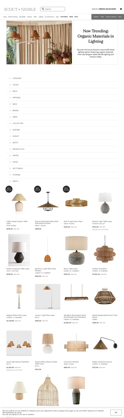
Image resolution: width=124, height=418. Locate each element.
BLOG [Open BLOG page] (120, 17)
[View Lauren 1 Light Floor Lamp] (47, 296)
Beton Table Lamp (70, 269)
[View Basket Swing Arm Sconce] (105, 343)
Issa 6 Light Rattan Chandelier (17, 362)
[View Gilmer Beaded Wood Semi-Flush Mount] (105, 296)
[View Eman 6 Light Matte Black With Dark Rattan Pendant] (47, 203)
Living (5, 17)
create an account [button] (107, 9)
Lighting (41, 17)
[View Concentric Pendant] (76, 343)
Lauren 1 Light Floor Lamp (45, 315)
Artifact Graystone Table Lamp (17, 269)
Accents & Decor (49, 17)
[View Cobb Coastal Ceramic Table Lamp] (19, 203)
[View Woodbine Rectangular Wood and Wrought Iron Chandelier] (76, 296)
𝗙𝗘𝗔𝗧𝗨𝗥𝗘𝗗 (64, 17)
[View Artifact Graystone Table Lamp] (19, 250)
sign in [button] (95, 9)
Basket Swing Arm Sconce (102, 362)
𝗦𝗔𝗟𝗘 (76, 17)
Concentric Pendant (71, 362)
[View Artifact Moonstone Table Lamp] (76, 390)
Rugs (57, 17)
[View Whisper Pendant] (47, 390)
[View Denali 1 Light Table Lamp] (105, 203)
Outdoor (29, 17)
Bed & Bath (22, 17)
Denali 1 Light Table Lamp (102, 221)
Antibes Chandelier (99, 269)
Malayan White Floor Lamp (16, 315)
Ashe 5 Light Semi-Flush (73, 221)
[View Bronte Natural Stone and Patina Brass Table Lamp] (19, 390)
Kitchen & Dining (13, 17)
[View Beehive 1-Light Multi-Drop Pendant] (47, 250)
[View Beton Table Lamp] (76, 250)
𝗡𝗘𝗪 (71, 17)
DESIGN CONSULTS (111, 17)
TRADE (102, 17)
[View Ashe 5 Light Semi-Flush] (76, 203)
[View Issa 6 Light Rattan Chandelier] (19, 343)
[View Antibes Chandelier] (105, 250)
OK (116, 413)
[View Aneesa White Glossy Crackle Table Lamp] (47, 343)
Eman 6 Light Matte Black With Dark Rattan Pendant (47, 222)
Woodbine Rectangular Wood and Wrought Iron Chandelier (75, 316)
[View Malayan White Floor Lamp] (19, 296)
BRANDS (96, 17)
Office (35, 17)
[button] (120, 9)
